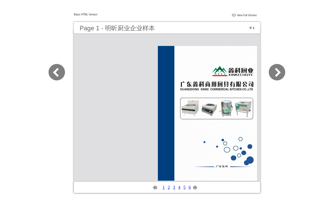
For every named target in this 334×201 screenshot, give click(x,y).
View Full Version (247, 15)
